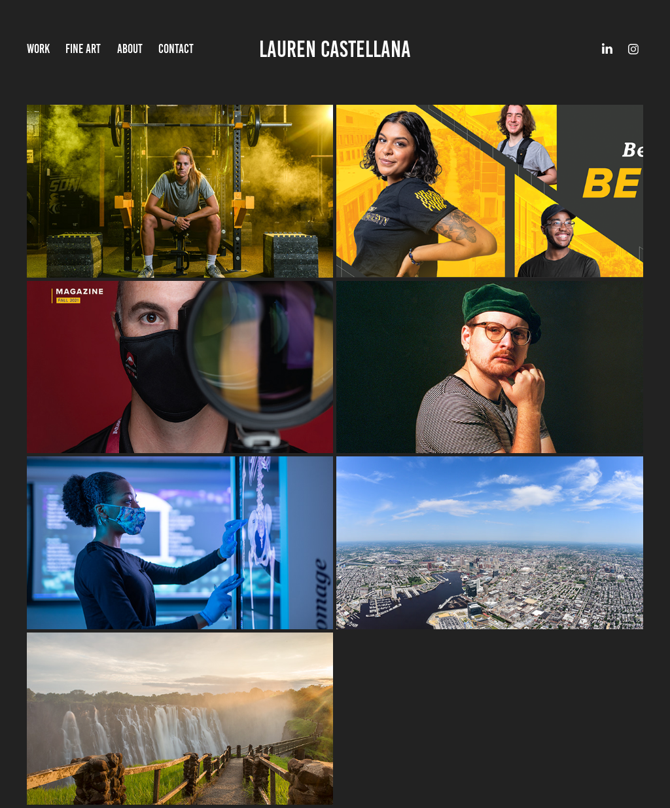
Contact (176, 49)
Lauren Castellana (335, 49)
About (130, 49)
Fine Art (83, 49)
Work (38, 49)
